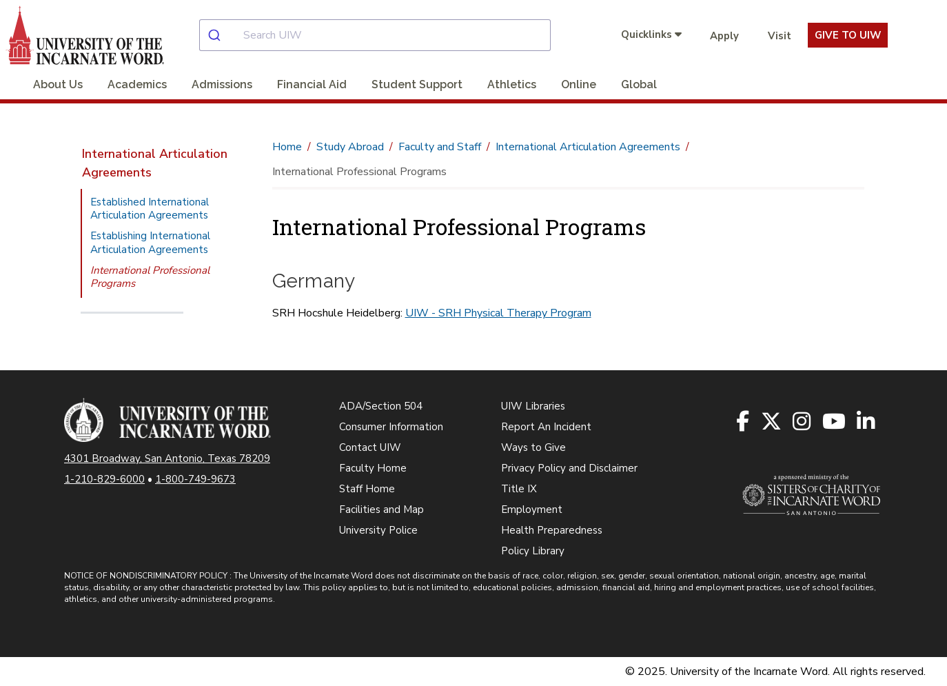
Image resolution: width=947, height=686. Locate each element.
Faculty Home (373, 468)
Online (578, 84)
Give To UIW (848, 35)
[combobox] (386, 35)
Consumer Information (391, 427)
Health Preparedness (551, 530)
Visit (779, 36)
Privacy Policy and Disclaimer (569, 468)
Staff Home (367, 489)
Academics (137, 84)
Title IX (519, 489)
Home (287, 146)
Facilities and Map (381, 509)
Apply (724, 36)
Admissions (222, 84)
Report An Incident (546, 427)
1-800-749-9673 (195, 479)
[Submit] (221, 35)
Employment (531, 509)
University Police (378, 530)
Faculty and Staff (439, 146)
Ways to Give (533, 447)
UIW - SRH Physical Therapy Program (498, 313)
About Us (58, 84)
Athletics (511, 84)
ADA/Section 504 (380, 406)
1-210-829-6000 (104, 479)
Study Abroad (350, 146)
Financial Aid (312, 84)
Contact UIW (370, 447)
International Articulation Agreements (154, 163)
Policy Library (532, 551)
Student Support (416, 84)
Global (639, 84)
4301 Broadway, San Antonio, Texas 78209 (167, 458)
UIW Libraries (533, 406)
